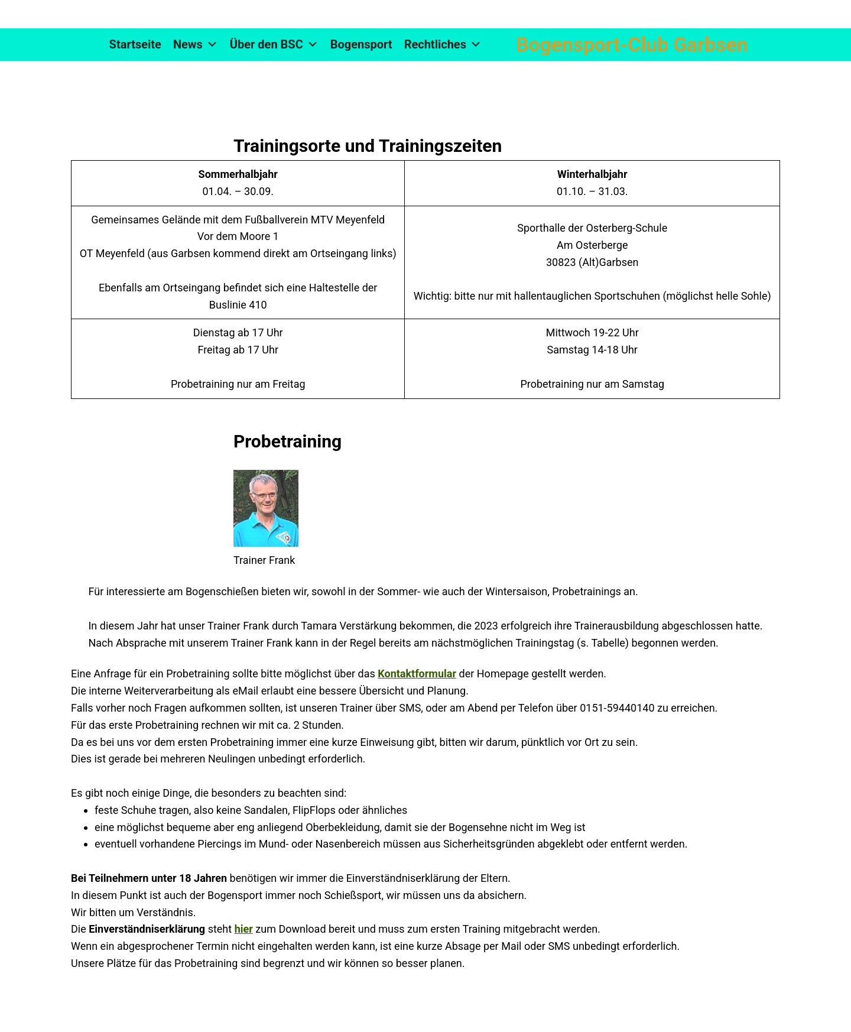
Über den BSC (274, 44)
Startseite (135, 44)
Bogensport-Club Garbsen (632, 44)
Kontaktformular (417, 673)
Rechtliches (443, 44)
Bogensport (361, 44)
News (195, 44)
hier (244, 929)
